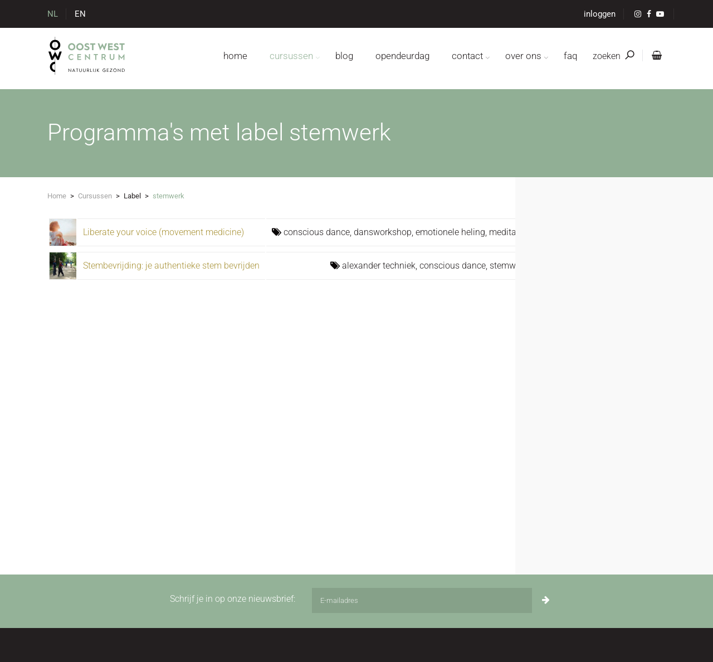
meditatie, (508, 232)
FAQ (570, 55)
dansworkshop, (385, 232)
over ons (523, 55)
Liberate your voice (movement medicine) (163, 232)
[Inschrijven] (546, 600)
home (235, 55)
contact (467, 55)
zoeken (613, 56)
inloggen (600, 14)
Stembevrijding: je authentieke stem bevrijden (171, 265)
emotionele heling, (452, 232)
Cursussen (95, 196)
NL (52, 14)
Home (56, 196)
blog (344, 55)
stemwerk (509, 265)
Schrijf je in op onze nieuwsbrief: (232, 598)
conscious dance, (319, 232)
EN (80, 14)
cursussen (291, 55)
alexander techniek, (380, 265)
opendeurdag (402, 55)
